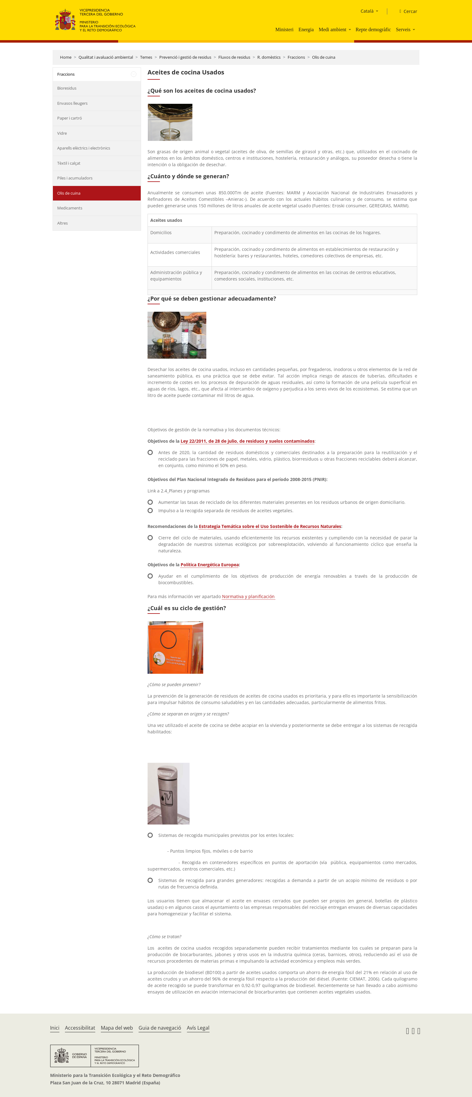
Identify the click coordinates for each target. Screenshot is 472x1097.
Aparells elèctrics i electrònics (83, 148)
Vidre (62, 133)
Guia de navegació (160, 1027)
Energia (306, 29)
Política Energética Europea (210, 564)
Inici (54, 1027)
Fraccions (296, 57)
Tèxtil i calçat (68, 163)
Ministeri (284, 29)
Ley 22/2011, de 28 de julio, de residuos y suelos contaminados (248, 441)
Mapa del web (117, 1027)
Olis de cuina (323, 57)
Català (367, 11)
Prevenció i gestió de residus (185, 57)
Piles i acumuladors (74, 178)
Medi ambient (332, 29)
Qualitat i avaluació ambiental (106, 57)
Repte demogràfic (373, 29)
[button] (350, 29)
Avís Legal (198, 1027)
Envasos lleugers (72, 103)
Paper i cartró (69, 118)
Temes (146, 57)
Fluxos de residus (234, 57)
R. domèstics (269, 57)
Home (65, 57)
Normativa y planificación (249, 596)
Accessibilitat (80, 1027)
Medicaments (69, 208)
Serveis (403, 29)
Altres (62, 223)
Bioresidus (66, 88)
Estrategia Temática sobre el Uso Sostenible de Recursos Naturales (270, 526)
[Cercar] (406, 11)
